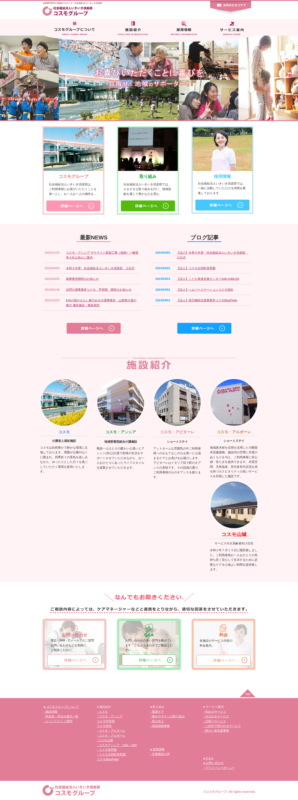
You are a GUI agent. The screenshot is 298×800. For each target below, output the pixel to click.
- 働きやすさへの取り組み (167, 716)
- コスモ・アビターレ (111, 730)
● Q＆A (208, 758)
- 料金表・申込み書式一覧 (61, 716)
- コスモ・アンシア (110, 716)
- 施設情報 (50, 711)
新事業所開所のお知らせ (82, 279)
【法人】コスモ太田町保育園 (196, 268)
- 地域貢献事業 (160, 726)
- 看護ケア (157, 711)
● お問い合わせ (213, 763)
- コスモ (102, 711)
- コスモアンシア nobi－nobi (117, 745)
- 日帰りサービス (214, 721)
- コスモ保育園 (107, 749)
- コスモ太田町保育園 (111, 754)
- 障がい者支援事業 (216, 730)
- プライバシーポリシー (219, 768)
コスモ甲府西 (106, 721)
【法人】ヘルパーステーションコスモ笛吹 (205, 289)
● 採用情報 (157, 749)
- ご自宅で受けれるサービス (222, 726)
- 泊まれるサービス (216, 716)
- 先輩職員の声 (160, 754)
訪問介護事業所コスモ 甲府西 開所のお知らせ (99, 289)
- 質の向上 (157, 721)
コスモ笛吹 (104, 726)
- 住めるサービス (214, 711)
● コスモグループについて (61, 706)
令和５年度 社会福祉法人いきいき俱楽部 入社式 (100, 268)
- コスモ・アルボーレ (111, 735)
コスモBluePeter (108, 759)
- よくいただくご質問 (58, 721)
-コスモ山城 (105, 740)
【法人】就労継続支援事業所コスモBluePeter (207, 300)
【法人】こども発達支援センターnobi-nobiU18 (208, 279)
